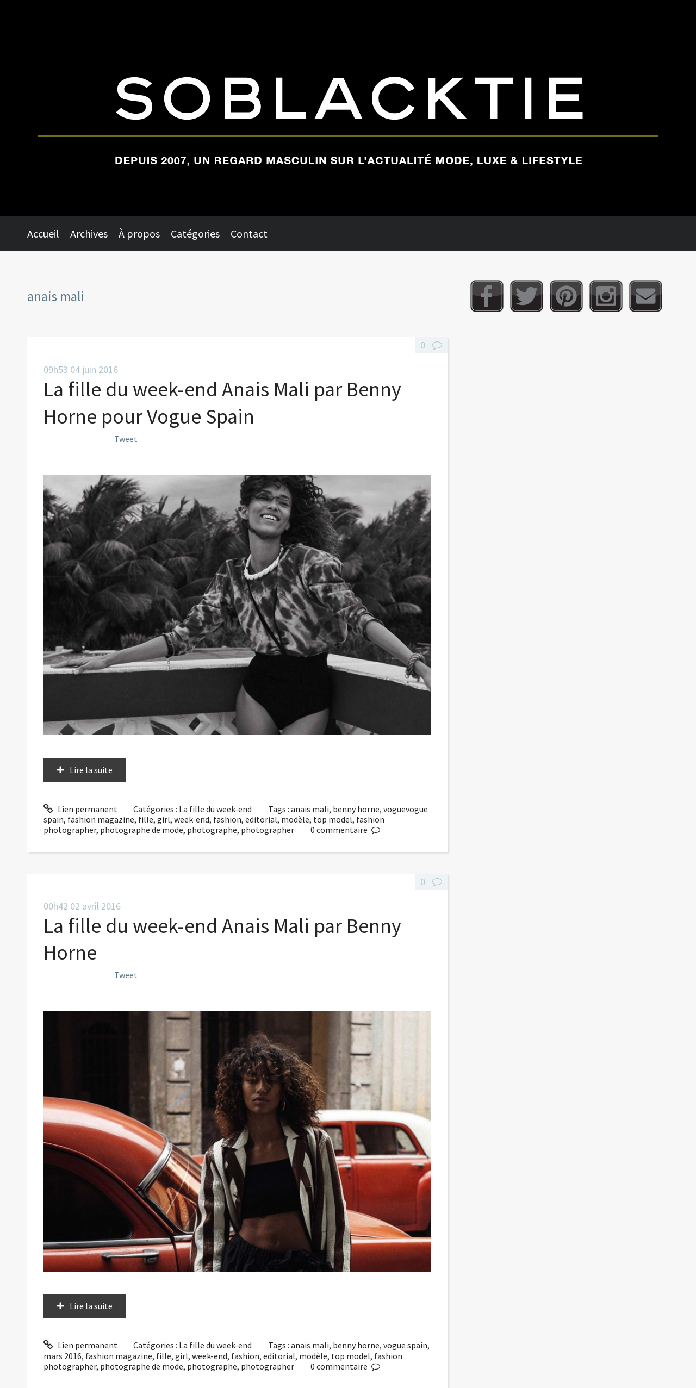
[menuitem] (48, 233)
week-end (191, 819)
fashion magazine (100, 819)
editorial (261, 819)
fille (145, 819)
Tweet (126, 438)
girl (163, 819)
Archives (89, 233)
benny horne (356, 809)
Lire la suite (91, 769)
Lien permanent (80, 809)
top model (332, 819)
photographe (212, 829)
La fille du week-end (215, 809)
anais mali (310, 809)
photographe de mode (141, 829)
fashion (227, 819)
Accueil (43, 233)
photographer (267, 829)
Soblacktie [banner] (348, 108)
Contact (249, 233)
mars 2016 (63, 1355)
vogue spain (405, 1345)
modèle (295, 819)
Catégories (195, 233)
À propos (139, 233)
